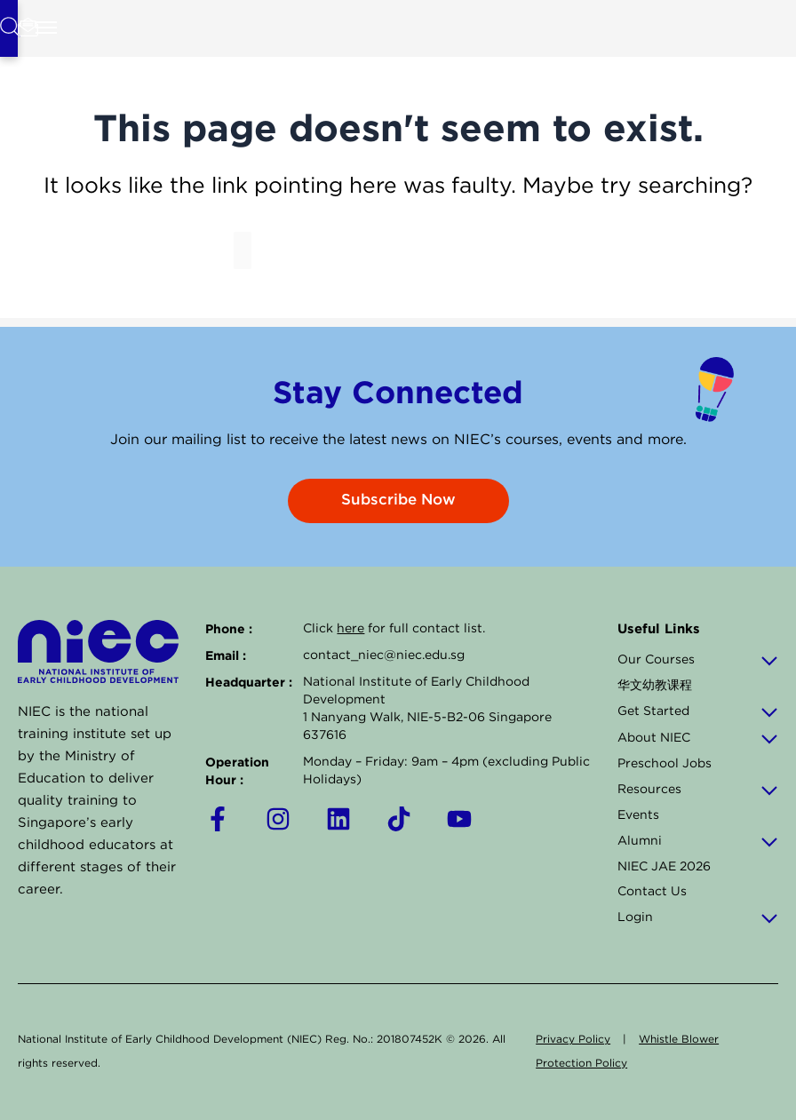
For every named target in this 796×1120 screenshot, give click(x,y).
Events (638, 815)
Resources (697, 789)
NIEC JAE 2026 (664, 867)
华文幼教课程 (654, 685)
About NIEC (697, 738)
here (350, 629)
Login (697, 917)
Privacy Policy (573, 1040)
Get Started (697, 711)
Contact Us (652, 891)
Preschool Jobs (664, 764)
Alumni (697, 841)
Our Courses (697, 660)
